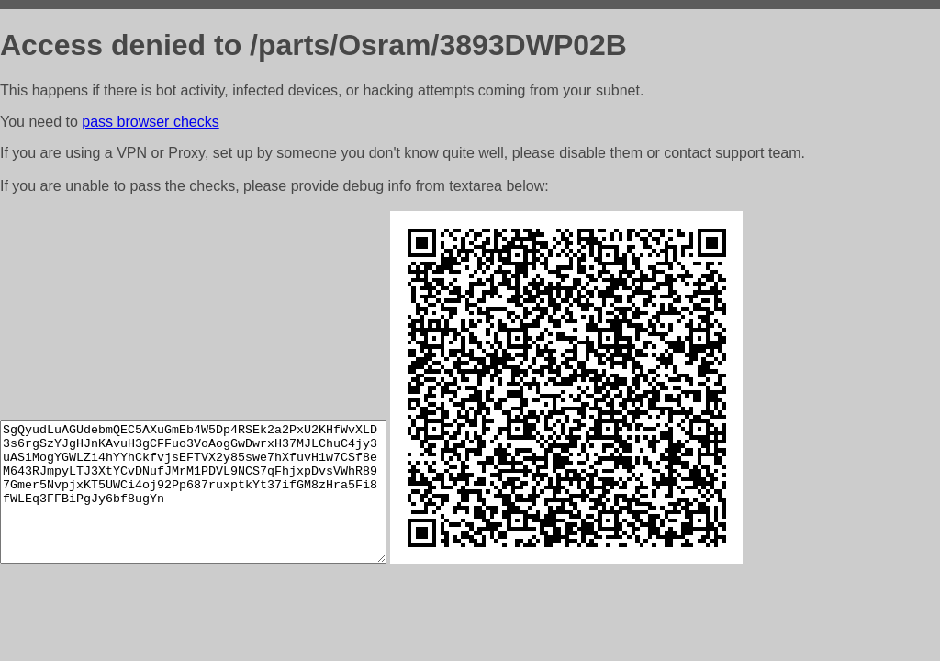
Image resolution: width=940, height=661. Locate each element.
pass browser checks (150, 121)
